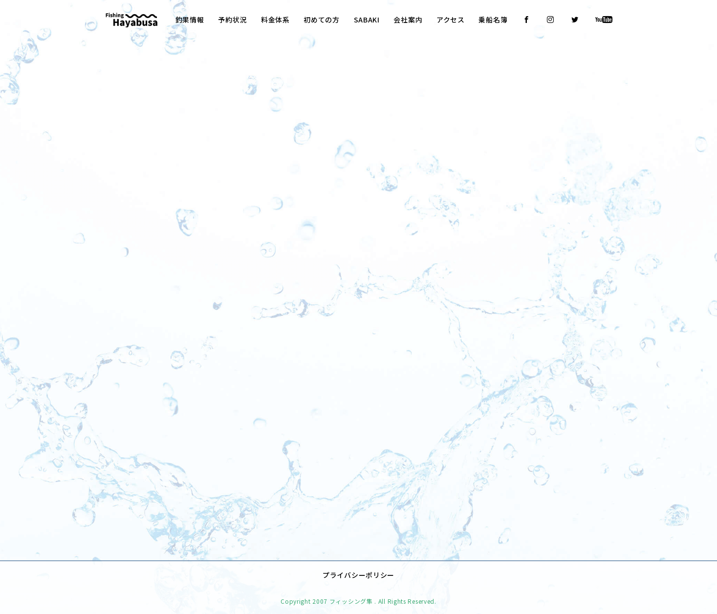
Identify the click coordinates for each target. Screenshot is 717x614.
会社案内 (407, 19)
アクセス (450, 19)
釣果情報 (189, 19)
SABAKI (367, 19)
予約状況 (232, 19)
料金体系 (275, 19)
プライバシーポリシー (358, 568)
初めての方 (322, 19)
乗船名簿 (492, 19)
